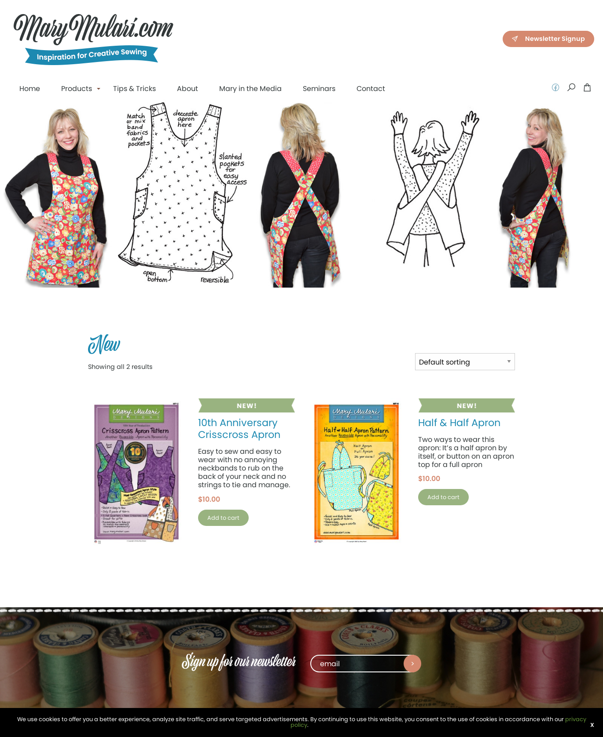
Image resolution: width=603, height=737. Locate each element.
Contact (371, 89)
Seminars (319, 89)
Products (76, 89)
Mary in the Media (250, 89)
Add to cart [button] (223, 518)
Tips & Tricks (134, 89)
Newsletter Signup (547, 38)
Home (29, 89)
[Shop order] (465, 361)
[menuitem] (30, 88)
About (187, 89)
